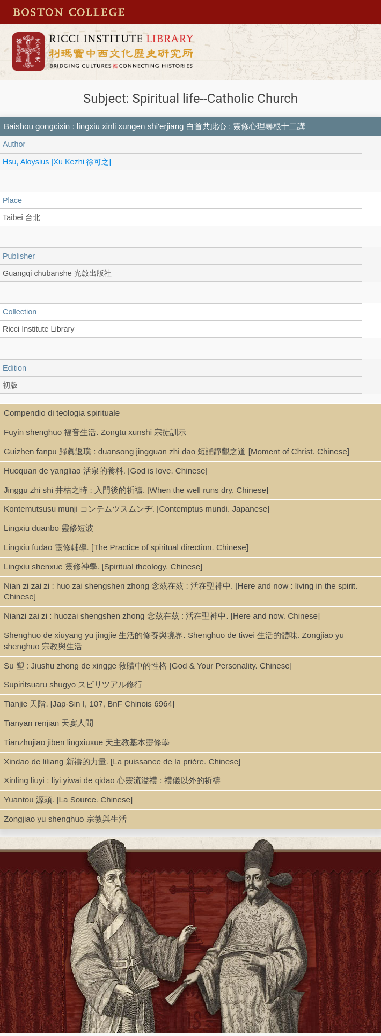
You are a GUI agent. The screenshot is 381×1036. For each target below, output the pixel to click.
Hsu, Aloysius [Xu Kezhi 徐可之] (57, 161)
